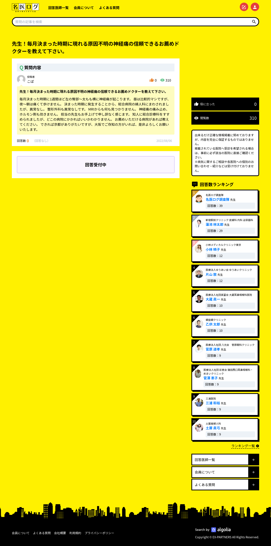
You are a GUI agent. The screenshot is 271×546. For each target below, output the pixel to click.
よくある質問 (109, 7)
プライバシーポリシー (99, 533)
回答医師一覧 (58, 7)
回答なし (41, 141)
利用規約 (75, 533)
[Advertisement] (225, 66)
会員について (84, 7)
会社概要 (60, 533)
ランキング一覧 (245, 445)
